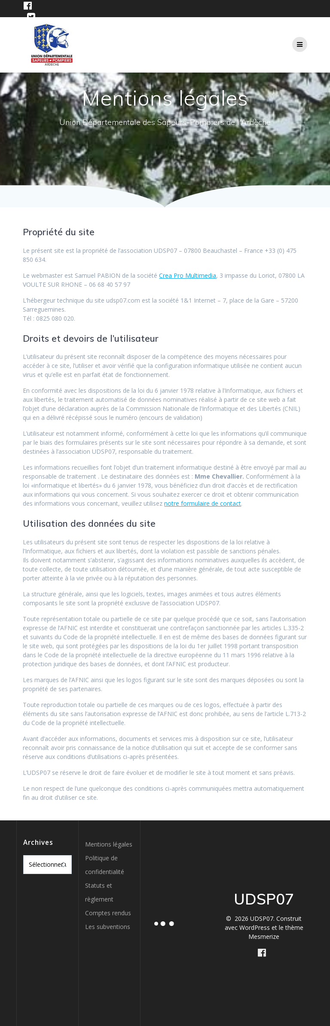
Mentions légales (108, 844)
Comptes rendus (108, 913)
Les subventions (107, 927)
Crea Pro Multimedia (187, 275)
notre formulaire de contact (202, 503)
